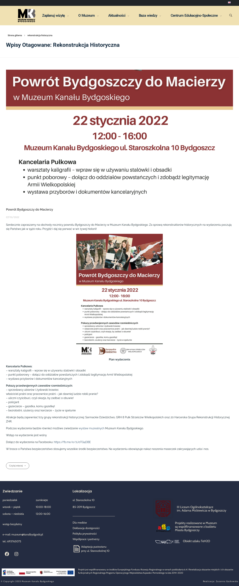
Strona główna (15, 35)
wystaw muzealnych (91, 428)
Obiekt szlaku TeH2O (196, 541)
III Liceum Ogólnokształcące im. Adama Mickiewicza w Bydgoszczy (201, 509)
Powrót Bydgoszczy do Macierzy (29, 209)
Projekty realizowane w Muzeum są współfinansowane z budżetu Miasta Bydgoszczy (196, 526)
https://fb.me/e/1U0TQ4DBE (72, 442)
